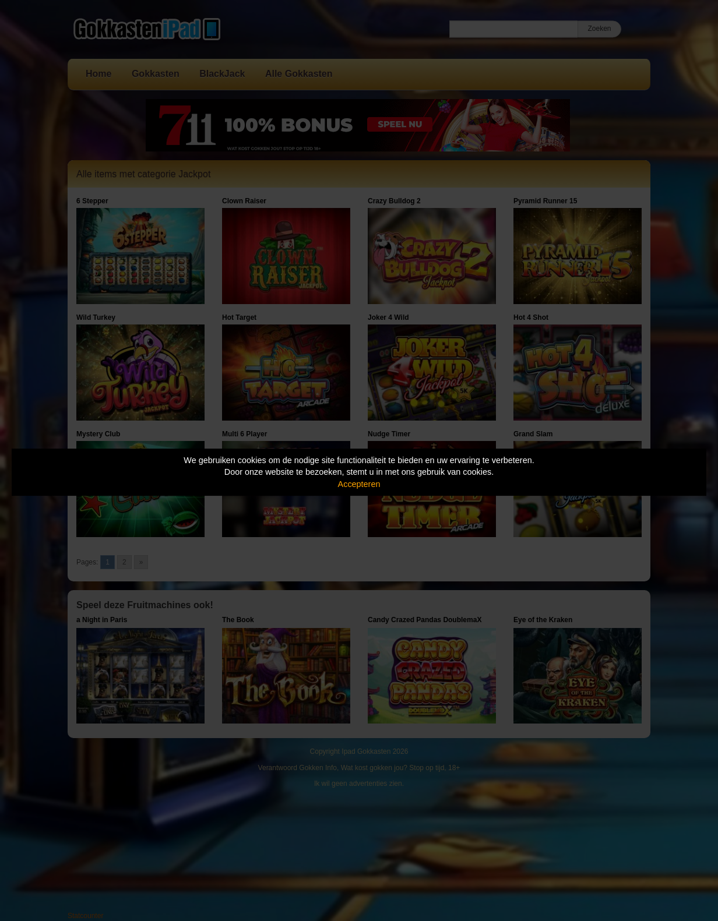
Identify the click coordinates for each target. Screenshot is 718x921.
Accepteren (359, 484)
